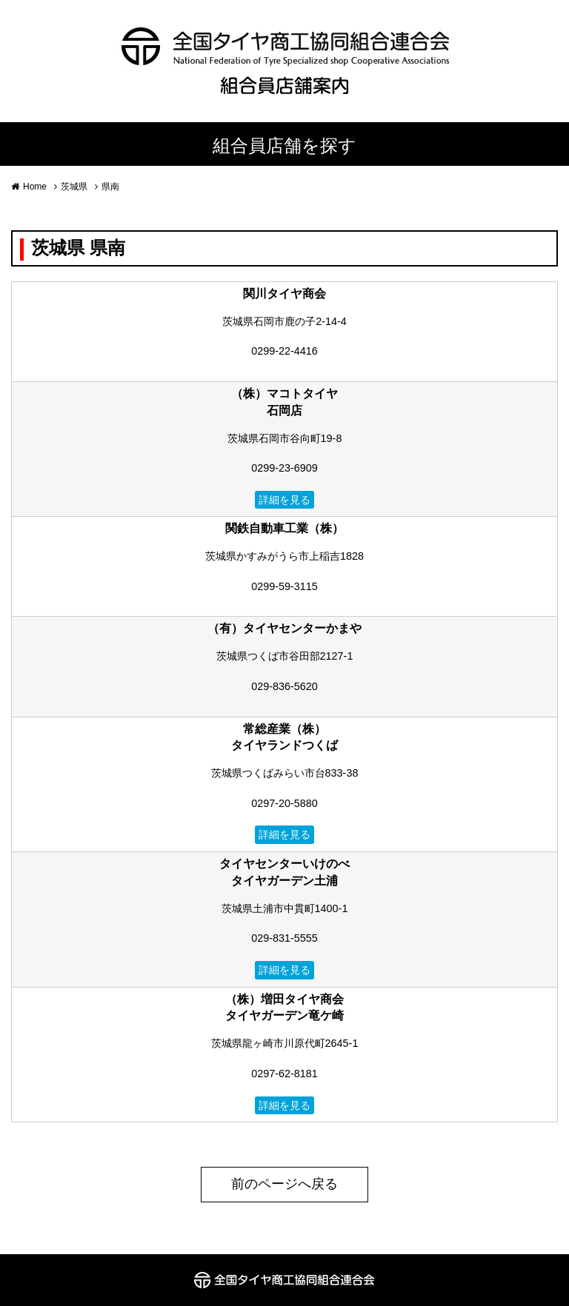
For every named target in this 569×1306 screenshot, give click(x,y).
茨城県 (74, 186)
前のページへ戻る (284, 1183)
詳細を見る (284, 500)
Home (35, 186)
